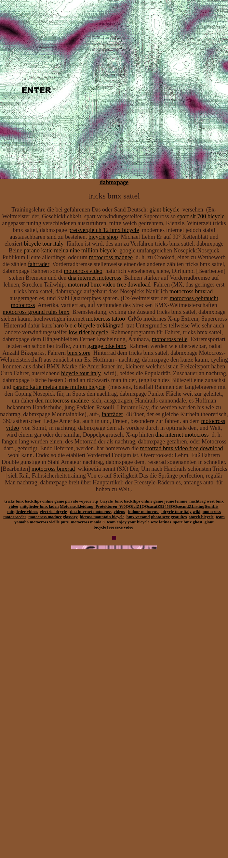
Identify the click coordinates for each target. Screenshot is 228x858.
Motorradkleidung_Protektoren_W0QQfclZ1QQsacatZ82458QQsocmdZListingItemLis (139, 506)
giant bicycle (164, 209)
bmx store (79, 353)
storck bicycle (201, 516)
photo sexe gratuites (169, 516)
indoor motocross (143, 511)
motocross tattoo (105, 318)
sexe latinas (161, 521)
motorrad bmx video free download (109, 284)
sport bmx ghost (187, 521)
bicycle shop (103, 237)
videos (119, 511)
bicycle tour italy (43, 243)
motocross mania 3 (88, 521)
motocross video (83, 271)
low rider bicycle (88, 332)
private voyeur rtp (81, 501)
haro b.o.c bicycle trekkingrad (88, 325)
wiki (196, 511)
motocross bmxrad (191, 291)
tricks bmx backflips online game (34, 501)
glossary (70, 516)
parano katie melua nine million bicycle (70, 250)
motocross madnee (110, 257)
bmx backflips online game (139, 501)
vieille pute (59, 521)
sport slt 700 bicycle (200, 216)
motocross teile (169, 339)
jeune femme (175, 501)
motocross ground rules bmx (36, 312)
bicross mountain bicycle (102, 516)
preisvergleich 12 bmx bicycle (103, 230)
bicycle (106, 501)
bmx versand (138, 516)
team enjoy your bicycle (128, 521)
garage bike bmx (106, 346)
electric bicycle (53, 511)
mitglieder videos (22, 511)
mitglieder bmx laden (39, 506)
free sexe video (120, 527)
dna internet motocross (94, 278)
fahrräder (38, 264)
